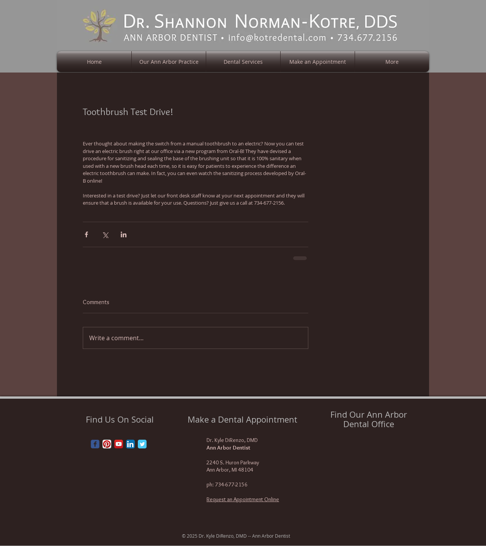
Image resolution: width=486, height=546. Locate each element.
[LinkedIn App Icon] (130, 444)
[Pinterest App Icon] (107, 444)
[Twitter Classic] (142, 444)
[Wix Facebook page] (95, 444)
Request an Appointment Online (243, 499)
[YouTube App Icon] (118, 444)
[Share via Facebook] (86, 234)
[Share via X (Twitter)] (105, 234)
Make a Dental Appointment (242, 419)
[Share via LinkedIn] (123, 234)
